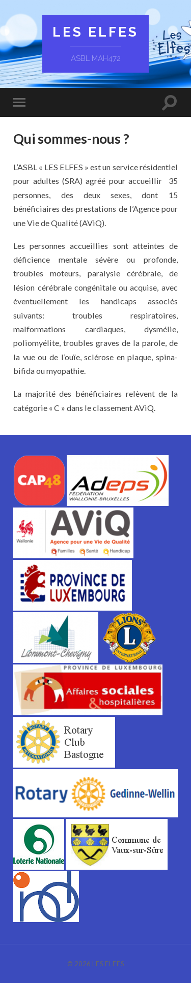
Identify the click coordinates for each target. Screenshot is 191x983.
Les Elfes (95, 32)
